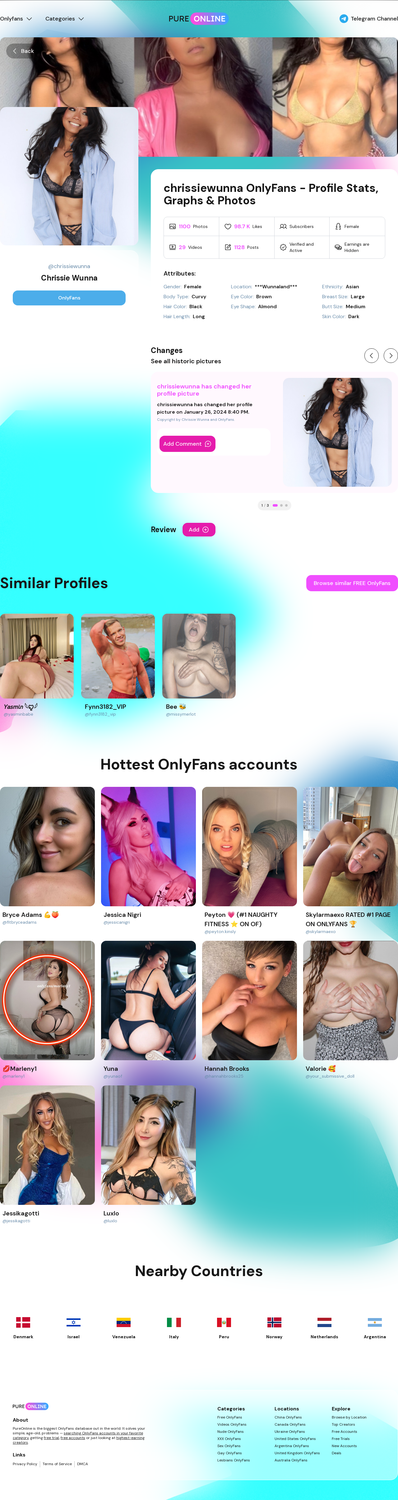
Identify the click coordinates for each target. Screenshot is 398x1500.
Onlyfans (16, 18)
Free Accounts (344, 1431)
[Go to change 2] (281, 505)
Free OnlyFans (229, 1417)
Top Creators (343, 1424)
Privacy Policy (25, 1464)
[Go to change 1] (275, 505)
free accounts (73, 1437)
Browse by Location (349, 1417)
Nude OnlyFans (230, 1431)
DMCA (82, 1464)
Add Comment (187, 444)
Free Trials (341, 1439)
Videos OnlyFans (232, 1424)
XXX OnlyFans (229, 1439)
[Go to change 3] (286, 505)
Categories (65, 18)
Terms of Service (57, 1464)
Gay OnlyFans (229, 1453)
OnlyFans (69, 298)
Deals (336, 1453)
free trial (51, 1437)
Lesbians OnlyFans (233, 1460)
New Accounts (344, 1446)
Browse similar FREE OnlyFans (352, 583)
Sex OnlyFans (229, 1446)
